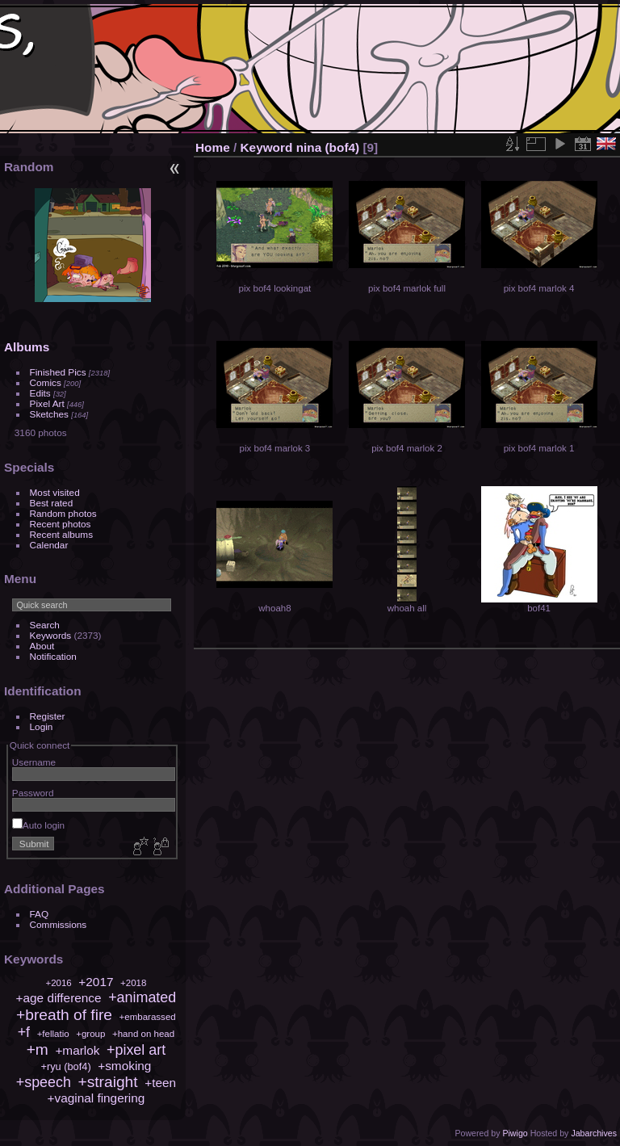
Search (45, 624)
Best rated (51, 502)
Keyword (267, 147)
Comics (45, 382)
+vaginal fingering (96, 1098)
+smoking (124, 1066)
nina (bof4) (328, 147)
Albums (26, 347)
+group (90, 1034)
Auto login (38, 825)
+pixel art (136, 1050)
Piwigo (514, 1133)
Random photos (63, 513)
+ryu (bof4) (65, 1066)
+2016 (58, 983)
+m (37, 1049)
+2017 (95, 982)
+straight (107, 1081)
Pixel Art (47, 403)
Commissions (58, 924)
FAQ (39, 914)
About (42, 645)
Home (212, 147)
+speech (43, 1082)
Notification (53, 656)
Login (41, 726)
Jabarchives (594, 1133)
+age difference (59, 998)
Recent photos (60, 523)
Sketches (49, 414)
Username (34, 762)
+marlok (77, 1050)
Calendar (49, 544)
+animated (142, 997)
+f (24, 1032)
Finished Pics (58, 372)
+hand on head (143, 1034)
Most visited (55, 492)
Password (33, 792)
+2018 (133, 983)
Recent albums (61, 534)
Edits (40, 393)
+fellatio (53, 1034)
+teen (160, 1082)
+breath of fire (64, 1014)
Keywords (51, 635)
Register (47, 716)
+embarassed (147, 1017)
